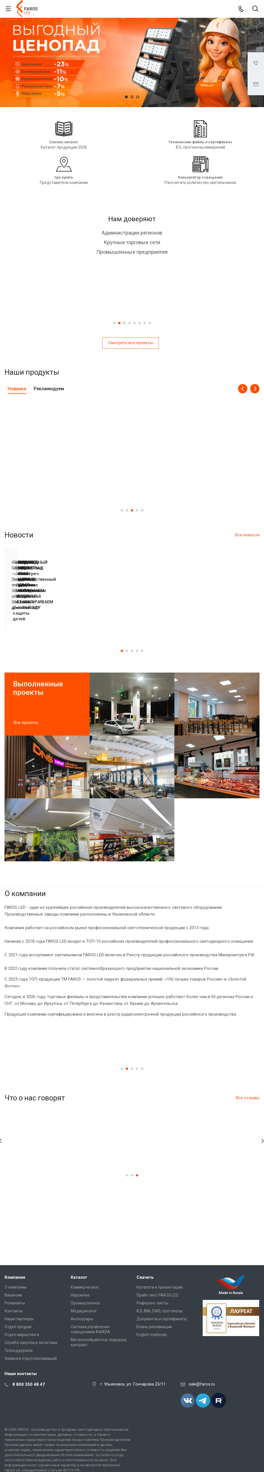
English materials (152, 1334)
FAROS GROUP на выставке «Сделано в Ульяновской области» (68, 630)
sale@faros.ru (202, 1384)
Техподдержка (19, 1350)
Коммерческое (85, 1287)
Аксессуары (82, 1319)
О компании (16, 1287)
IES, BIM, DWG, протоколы (160, 1311)
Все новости (247, 534)
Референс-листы (152, 1303)
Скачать (145, 1277)
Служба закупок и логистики (31, 1342)
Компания (15, 1277)
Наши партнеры (19, 1319)
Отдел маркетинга (22, 1334)
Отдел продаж (18, 1326)
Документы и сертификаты (162, 1319)
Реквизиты (15, 1303)
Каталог (79, 1277)
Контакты (14, 1311)
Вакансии (13, 1295)
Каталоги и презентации (160, 1287)
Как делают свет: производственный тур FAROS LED (196, 627)
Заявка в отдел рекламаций (31, 1358)
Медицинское (84, 1311)
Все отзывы (247, 1111)
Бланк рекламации (154, 1326)
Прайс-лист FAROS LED (157, 1295)
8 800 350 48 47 (28, 1384)
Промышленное (85, 1303)
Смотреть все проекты (130, 342)
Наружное (80, 1295)
